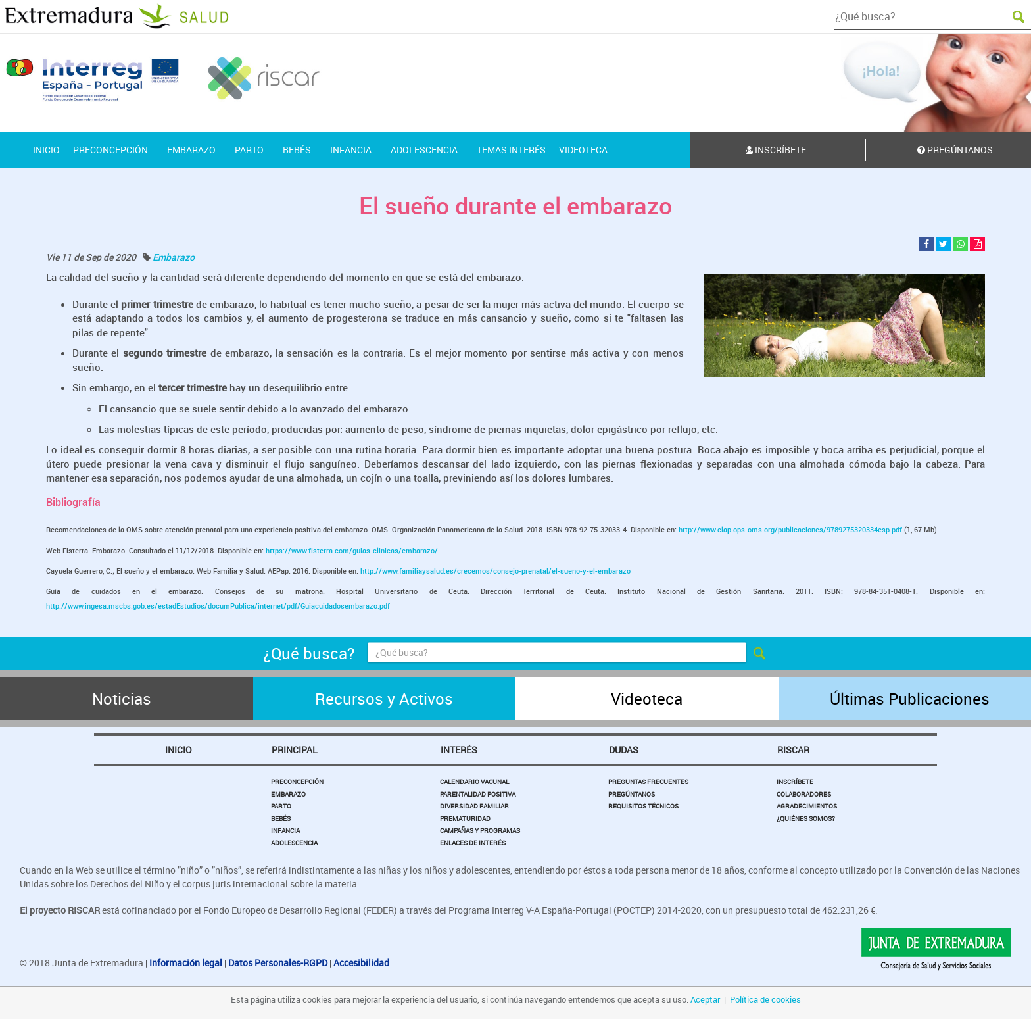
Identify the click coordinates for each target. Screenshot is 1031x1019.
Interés (459, 749)
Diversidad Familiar (474, 805)
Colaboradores (804, 794)
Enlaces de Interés (473, 842)
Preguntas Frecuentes (648, 781)
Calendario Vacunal (474, 781)
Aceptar (705, 999)
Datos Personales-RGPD (277, 963)
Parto (281, 805)
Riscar (793, 749)
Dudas (623, 749)
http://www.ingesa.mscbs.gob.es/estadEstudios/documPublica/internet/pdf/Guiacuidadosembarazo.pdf (218, 605)
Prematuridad (465, 818)
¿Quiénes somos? (806, 818)
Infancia (285, 830)
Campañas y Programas (480, 830)
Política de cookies (765, 999)
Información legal (185, 963)
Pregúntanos (631, 794)
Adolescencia (294, 842)
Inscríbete (776, 149)
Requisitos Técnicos (643, 805)
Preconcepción (297, 781)
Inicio (178, 749)
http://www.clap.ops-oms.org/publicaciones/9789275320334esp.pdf (791, 529)
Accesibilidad (361, 963)
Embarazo (174, 257)
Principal (295, 749)
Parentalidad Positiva (478, 794)
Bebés (281, 818)
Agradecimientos (807, 805)
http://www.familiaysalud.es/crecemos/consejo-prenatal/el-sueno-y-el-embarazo (495, 571)
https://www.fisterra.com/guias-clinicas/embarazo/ (352, 550)
